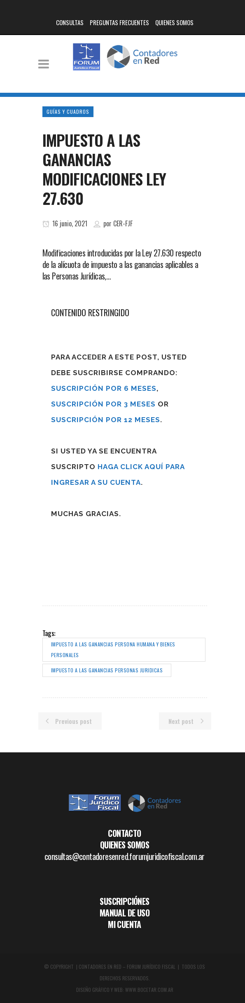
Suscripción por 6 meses (103, 388)
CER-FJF (123, 223)
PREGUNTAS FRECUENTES (119, 22)
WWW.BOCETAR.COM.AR (149, 989)
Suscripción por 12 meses (105, 420)
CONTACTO (124, 833)
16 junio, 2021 (64, 223)
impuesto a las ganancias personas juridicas (107, 670)
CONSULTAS (70, 22)
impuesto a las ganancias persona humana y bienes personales (113, 649)
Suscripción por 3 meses (103, 404)
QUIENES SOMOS (174, 22)
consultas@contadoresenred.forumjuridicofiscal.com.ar (124, 856)
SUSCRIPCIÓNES (124, 901)
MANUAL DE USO (124, 913)
